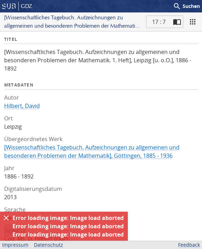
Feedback (189, 244)
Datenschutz (48, 244)
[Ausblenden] (6, 218)
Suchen (186, 6)
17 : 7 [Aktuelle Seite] (159, 22)
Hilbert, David (22, 106)
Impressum (15, 244)
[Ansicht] (192, 22)
